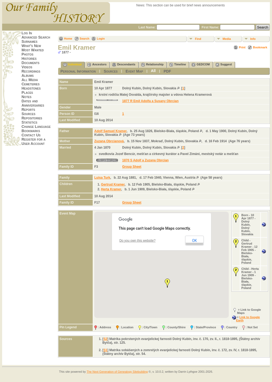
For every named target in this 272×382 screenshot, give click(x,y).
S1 (105, 350)
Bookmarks (31, 131)
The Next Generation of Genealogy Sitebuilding (117, 371)
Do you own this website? (137, 240)
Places (27, 92)
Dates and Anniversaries (33, 103)
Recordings (31, 71)
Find (198, 38)
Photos (27, 54)
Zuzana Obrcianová (109, 141)
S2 (105, 339)
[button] (167, 283)
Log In (27, 33)
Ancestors (97, 65)
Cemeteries (31, 84)
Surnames (29, 41)
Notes (26, 97)
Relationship (152, 65)
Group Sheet (131, 167)
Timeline (177, 65)
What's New (31, 46)
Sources (28, 114)
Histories (29, 58)
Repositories (32, 118)
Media (227, 38)
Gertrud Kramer (113, 184)
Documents (30, 63)
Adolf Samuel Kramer (110, 131)
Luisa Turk (102, 177)
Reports (28, 109)
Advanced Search (36, 37)
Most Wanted (33, 50)
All (153, 71)
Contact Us (31, 135)
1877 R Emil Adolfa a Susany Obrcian (150, 101)
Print (242, 47)
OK (194, 240)
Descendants (123, 65)
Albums (28, 75)
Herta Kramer (111, 189)
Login (101, 38)
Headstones (31, 88)
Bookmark (260, 47)
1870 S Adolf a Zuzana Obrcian (145, 160)
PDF (167, 71)
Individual (72, 65)
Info (253, 38)
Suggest (224, 65)
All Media (30, 80)
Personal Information (78, 71)
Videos (27, 67)
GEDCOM (201, 65)
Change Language (36, 126)
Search (85, 38)
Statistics (29, 122)
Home (68, 38)
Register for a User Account (33, 141)
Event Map (134, 71)
